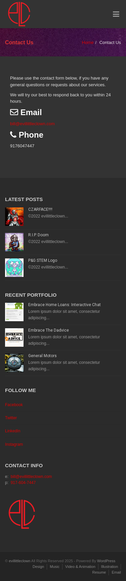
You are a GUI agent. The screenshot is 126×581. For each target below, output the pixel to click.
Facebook (14, 404)
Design (38, 567)
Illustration (109, 567)
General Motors (42, 355)
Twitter (11, 418)
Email (116, 572)
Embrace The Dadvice (48, 330)
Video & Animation (80, 567)
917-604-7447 (23, 482)
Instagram (14, 444)
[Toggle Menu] (116, 14)
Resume (99, 572)
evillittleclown (19, 561)
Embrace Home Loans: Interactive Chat (64, 304)
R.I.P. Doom (38, 235)
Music (54, 567)
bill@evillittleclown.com (32, 123)
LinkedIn (12, 431)
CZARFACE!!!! (40, 209)
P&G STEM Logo (42, 260)
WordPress (106, 561)
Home (88, 42)
